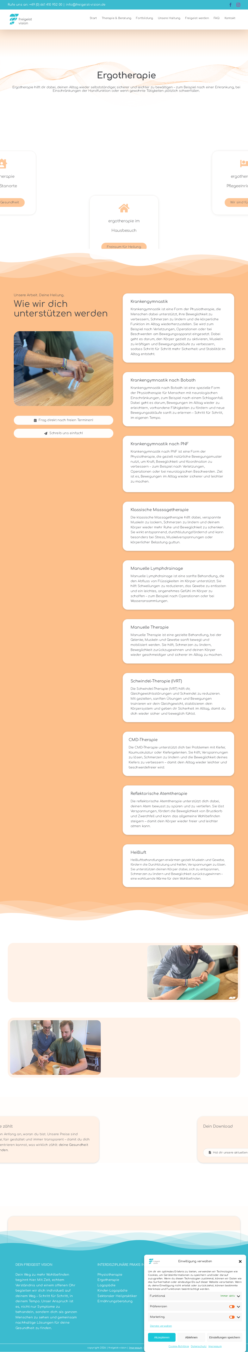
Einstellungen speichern (224, 1337)
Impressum (215, 1346)
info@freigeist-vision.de (86, 4)
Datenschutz (199, 1346)
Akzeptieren (162, 1337)
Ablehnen (191, 1337)
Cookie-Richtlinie (179, 1346)
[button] (240, 1261)
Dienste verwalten (161, 1326)
